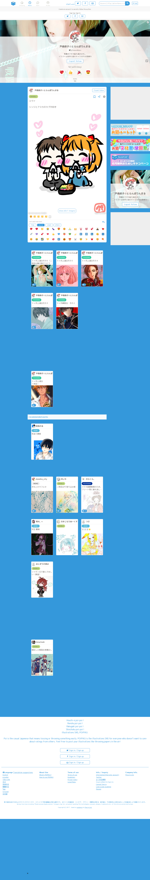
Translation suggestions (23, 772)
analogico (79, 807)
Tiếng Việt (6, 779)
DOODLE (33, 96)
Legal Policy (72, 782)
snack (49, 225)
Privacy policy (72, 779)
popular (40, 225)
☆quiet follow (75, 61)
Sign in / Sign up (75, 750)
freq (32, 225)
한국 (4, 782)
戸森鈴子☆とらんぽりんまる (75, 46)
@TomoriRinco (76, 50)
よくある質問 (101, 779)
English (5, 775)
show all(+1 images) (67, 211)
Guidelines (71, 777)
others (57, 225)
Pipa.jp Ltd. (129, 775)
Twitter (99, 777)
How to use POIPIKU (46, 777)
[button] (27, 873)
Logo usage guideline (103, 787)
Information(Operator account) (107, 775)
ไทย (4, 789)
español (5, 777)
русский (6, 791)
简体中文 (6, 784)
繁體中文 (6, 787)
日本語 (5, 794)
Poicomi (98, 789)
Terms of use (72, 775)
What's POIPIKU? (45, 775)
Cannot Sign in (101, 784)
